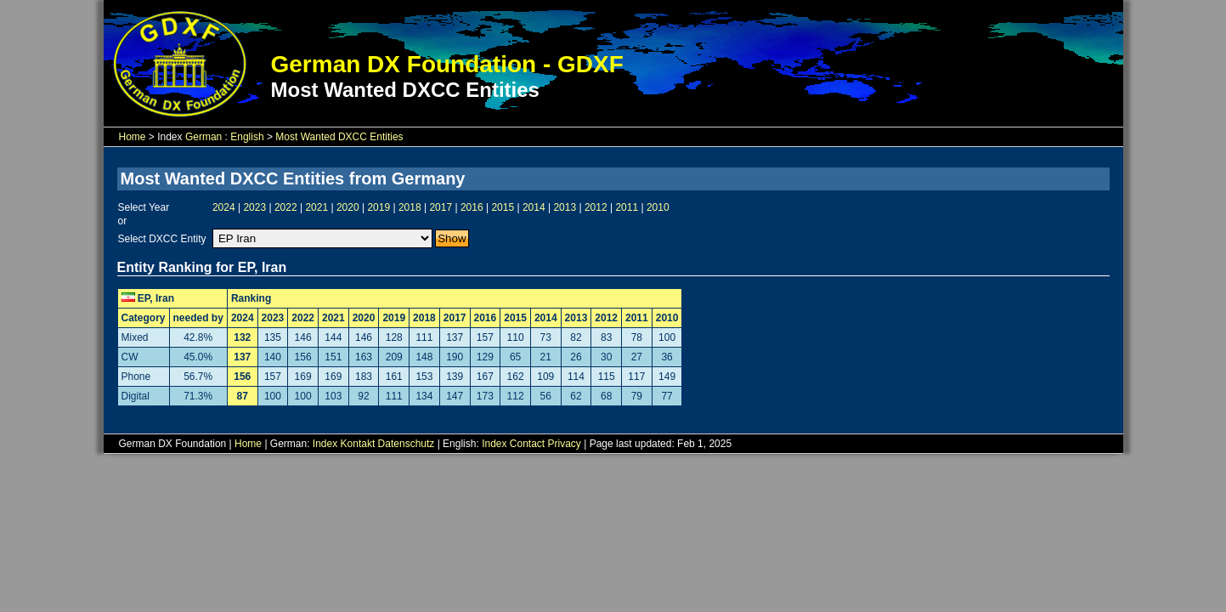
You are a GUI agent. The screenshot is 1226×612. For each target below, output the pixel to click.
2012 (596, 207)
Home (132, 137)
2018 (409, 207)
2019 (378, 207)
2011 (626, 207)
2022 (285, 207)
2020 (347, 207)
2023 (254, 207)
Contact (527, 444)
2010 (658, 207)
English (246, 137)
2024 (223, 207)
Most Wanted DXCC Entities (339, 137)
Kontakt (358, 444)
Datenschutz (406, 444)
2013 (564, 207)
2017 (440, 207)
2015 (502, 207)
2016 (471, 207)
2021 (316, 207)
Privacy (564, 444)
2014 (534, 207)
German (203, 137)
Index (325, 444)
